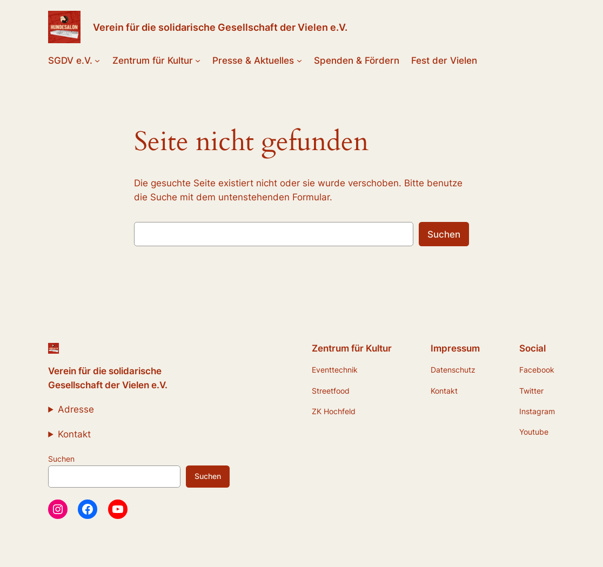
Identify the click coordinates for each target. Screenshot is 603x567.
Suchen (443, 234)
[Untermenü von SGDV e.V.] (97, 60)
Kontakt (74, 434)
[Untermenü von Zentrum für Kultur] (197, 60)
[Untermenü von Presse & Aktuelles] (299, 60)
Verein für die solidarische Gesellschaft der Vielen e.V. (220, 27)
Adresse (76, 409)
